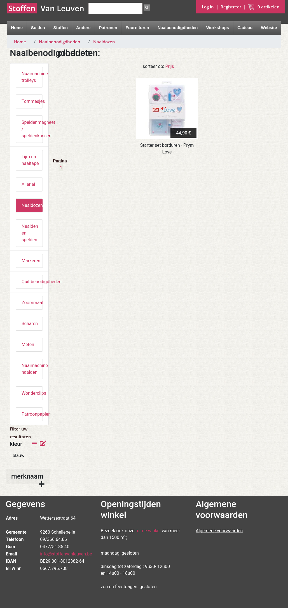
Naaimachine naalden (32, 369)
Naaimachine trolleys (32, 77)
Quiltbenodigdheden (32, 281)
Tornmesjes (32, 101)
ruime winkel (148, 530)
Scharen (30, 323)
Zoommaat (32, 302)
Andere (83, 27)
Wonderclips (32, 393)
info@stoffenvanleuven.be (66, 554)
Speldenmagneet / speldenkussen (32, 129)
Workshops (217, 27)
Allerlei (28, 184)
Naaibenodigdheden (178, 27)
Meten (28, 344)
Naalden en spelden (30, 233)
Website (269, 27)
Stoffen (60, 27)
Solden (38, 27)
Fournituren (137, 27)
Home (17, 27)
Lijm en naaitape (30, 160)
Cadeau (244, 27)
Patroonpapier (32, 414)
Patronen (108, 27)
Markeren (31, 260)
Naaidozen (104, 41)
